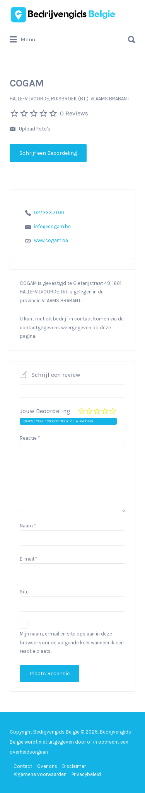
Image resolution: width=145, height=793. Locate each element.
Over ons (47, 766)
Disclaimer (74, 766)
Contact (23, 766)
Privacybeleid (86, 774)
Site (24, 592)
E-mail (28, 559)
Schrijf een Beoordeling (48, 153)
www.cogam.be (51, 240)
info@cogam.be (52, 226)
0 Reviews (74, 113)
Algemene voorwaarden (40, 774)
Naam (28, 526)
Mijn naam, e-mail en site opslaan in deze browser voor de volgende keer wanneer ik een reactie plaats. (72, 642)
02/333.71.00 (49, 212)
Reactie (30, 438)
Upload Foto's (30, 129)
